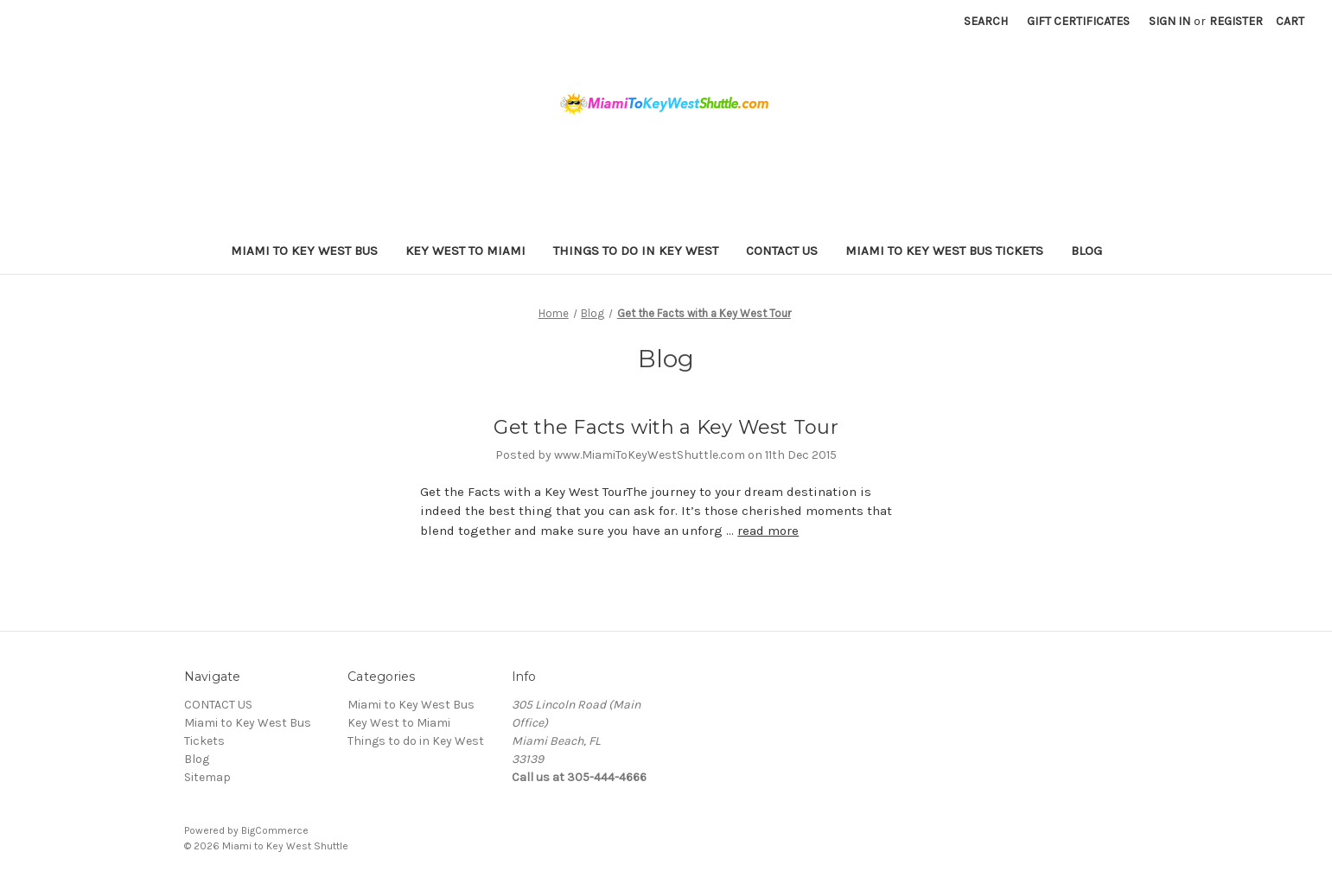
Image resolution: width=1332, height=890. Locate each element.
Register (1236, 21)
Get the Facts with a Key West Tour (666, 427)
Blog (1086, 250)
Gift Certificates (1078, 21)
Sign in (1169, 21)
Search (986, 21)
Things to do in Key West (635, 250)
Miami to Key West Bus (304, 250)
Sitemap (207, 777)
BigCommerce (275, 830)
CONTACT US (782, 250)
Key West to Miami (465, 250)
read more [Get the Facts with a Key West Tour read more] (768, 530)
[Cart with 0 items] (1290, 21)
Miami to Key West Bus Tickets (944, 250)
